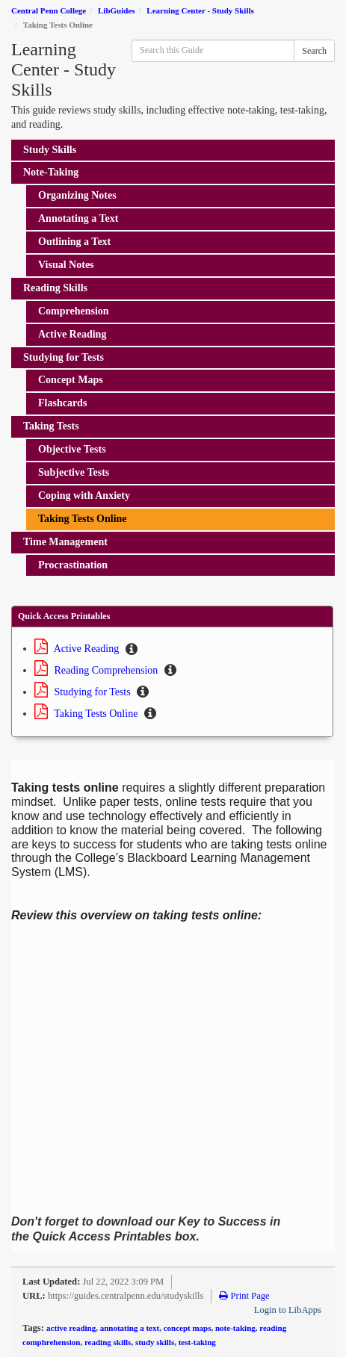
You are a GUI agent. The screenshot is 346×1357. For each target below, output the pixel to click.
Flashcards (62, 403)
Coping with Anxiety (84, 495)
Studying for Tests (83, 692)
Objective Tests (72, 449)
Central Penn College (48, 10)
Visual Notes (66, 264)
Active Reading (72, 334)
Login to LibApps (287, 1310)
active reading (71, 1327)
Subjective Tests (73, 472)
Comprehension (73, 311)
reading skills (107, 1342)
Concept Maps (70, 379)
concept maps (187, 1327)
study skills (154, 1342)
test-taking (197, 1342)
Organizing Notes (77, 195)
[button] (132, 650)
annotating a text (129, 1327)
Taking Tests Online (82, 518)
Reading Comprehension (97, 670)
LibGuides (116, 10)
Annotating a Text (78, 218)
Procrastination (73, 565)
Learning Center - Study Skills (199, 10)
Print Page (244, 1296)
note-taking (235, 1327)
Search (314, 51)
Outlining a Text (74, 241)
